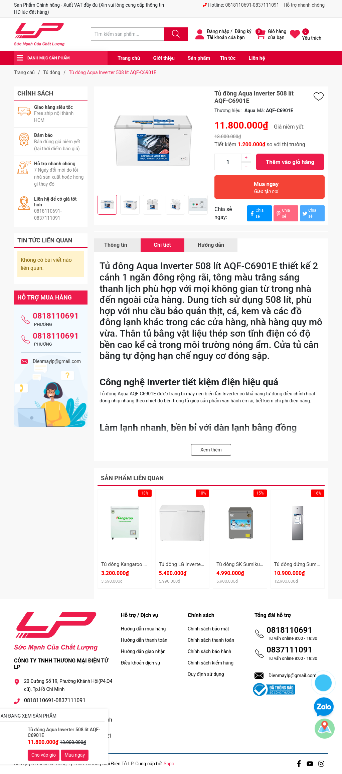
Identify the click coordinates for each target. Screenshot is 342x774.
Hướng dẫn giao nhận (143, 651)
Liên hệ (257, 58)
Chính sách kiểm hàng (210, 662)
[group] (153, 140)
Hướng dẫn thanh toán (144, 640)
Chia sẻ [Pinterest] (282, 213)
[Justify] (175, 34)
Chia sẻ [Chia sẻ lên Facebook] (256, 213)
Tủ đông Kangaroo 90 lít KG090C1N (140, 564)
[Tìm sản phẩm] (127, 34)
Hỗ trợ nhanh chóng (304, 5)
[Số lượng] (227, 162)
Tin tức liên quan (44, 240)
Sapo (169, 763)
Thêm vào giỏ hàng (290, 162)
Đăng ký (243, 31)
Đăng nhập (218, 31)
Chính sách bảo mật (208, 628)
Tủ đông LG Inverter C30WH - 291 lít (198, 564)
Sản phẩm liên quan (132, 477)
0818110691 (56, 316)
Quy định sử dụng (206, 674)
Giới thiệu (164, 58)
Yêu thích (311, 38)
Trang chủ (129, 58)
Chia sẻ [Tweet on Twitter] (309, 213)
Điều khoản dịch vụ (140, 662)
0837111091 (289, 649)
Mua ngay (266, 189)
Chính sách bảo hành (209, 651)
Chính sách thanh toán (211, 640)
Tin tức (227, 58)
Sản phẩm (199, 58)
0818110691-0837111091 (252, 5)
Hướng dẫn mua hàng (143, 628)
